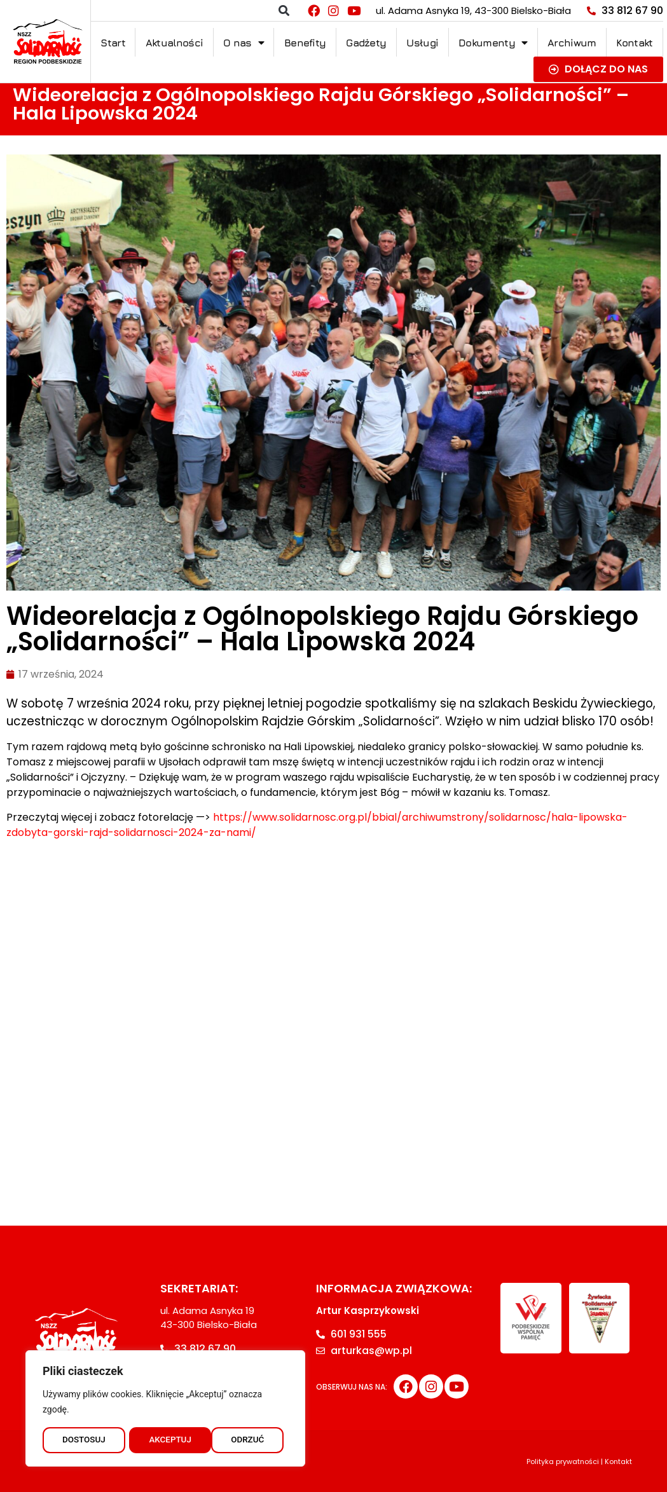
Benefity (305, 42)
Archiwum (571, 42)
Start (112, 42)
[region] (165, 1407)
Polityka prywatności (562, 1461)
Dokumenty (492, 42)
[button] (283, 10)
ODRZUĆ (165, 1439)
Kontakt (634, 42)
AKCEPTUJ (247, 1439)
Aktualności (174, 42)
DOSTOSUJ (83, 1439)
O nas (243, 42)
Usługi (422, 42)
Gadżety (366, 42)
